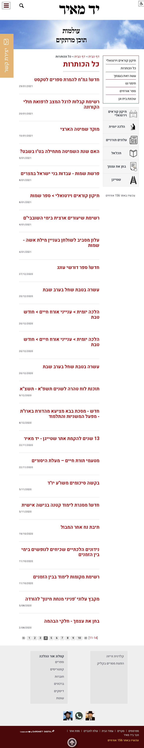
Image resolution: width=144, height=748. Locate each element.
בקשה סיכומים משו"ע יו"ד (73, 483)
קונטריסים (57, 669)
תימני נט (130, 83)
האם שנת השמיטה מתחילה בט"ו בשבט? (59, 151)
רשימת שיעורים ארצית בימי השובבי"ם (61, 218)
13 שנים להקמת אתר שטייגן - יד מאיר (61, 438)
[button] (22, 6)
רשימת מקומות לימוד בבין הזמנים (66, 577)
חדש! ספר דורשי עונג (78, 267)
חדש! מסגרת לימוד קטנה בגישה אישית (60, 505)
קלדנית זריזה (115, 656)
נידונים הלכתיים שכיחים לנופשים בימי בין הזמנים (60, 552)
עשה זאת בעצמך (125, 75)
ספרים (59, 662)
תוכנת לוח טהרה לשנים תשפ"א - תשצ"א (59, 389)
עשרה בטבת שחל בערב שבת (71, 290)
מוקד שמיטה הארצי (79, 129)
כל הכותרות (81, 64)
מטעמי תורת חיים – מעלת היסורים (65, 460)
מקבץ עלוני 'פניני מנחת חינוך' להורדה (62, 599)
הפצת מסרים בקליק (110, 663)
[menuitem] (121, 60)
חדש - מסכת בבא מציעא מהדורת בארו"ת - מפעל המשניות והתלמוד (59, 414)
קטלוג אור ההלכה (51, 656)
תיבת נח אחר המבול (80, 527)
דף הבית (93, 56)
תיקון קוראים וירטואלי (121, 60)
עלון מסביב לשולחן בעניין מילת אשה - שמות (61, 243)
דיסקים (59, 691)
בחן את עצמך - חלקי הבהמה (71, 621)
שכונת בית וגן (127, 98)
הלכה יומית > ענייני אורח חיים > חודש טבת (61, 315)
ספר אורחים (128, 91)
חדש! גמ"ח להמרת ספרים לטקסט (66, 79)
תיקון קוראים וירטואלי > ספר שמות (64, 195)
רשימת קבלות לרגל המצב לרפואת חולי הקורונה (61, 105)
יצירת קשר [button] (6, 56)
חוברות (59, 676)
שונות (60, 698)
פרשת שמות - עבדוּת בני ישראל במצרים (60, 173)
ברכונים (59, 683)
